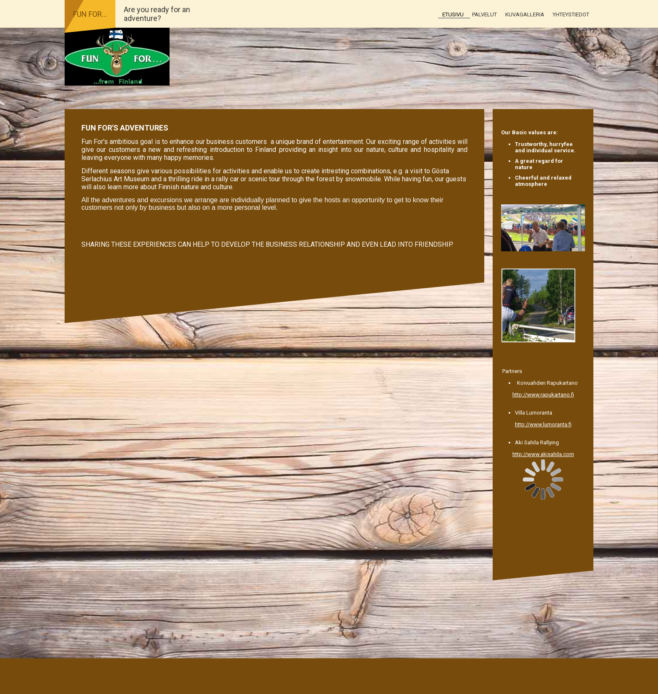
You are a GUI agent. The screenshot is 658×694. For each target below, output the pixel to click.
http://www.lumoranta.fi (543, 424)
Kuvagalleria (524, 14)
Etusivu (453, 14)
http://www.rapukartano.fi (543, 394)
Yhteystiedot (571, 14)
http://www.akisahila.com (543, 454)
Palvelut (484, 14)
